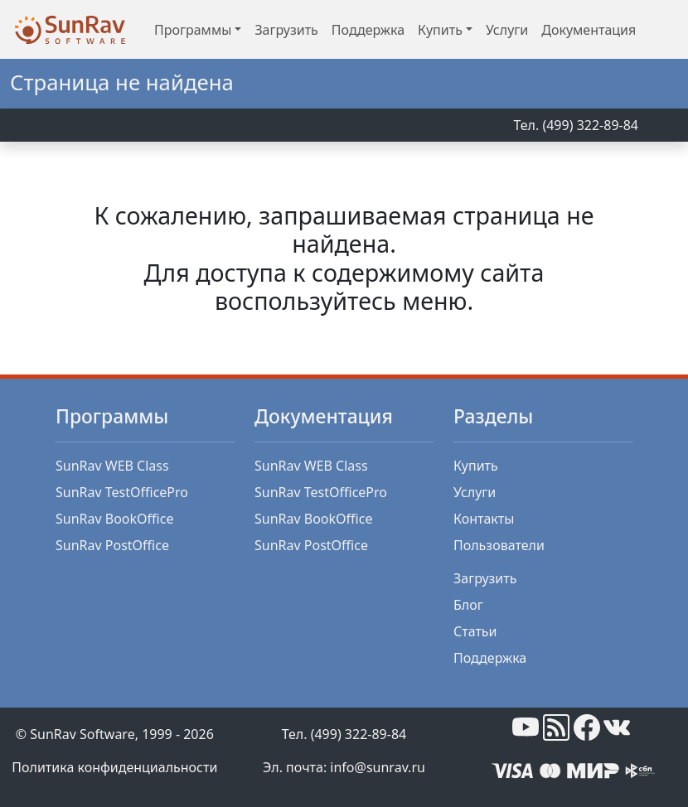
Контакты (483, 519)
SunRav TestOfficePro (122, 492)
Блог (468, 605)
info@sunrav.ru (377, 767)
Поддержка (368, 30)
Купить (475, 466)
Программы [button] (192, 30)
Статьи (475, 631)
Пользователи (499, 545)
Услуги (507, 30)
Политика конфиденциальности (114, 767)
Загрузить (285, 30)
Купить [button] (440, 30)
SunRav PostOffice (112, 545)
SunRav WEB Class (112, 466)
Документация (588, 30)
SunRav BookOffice (114, 519)
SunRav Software (82, 734)
